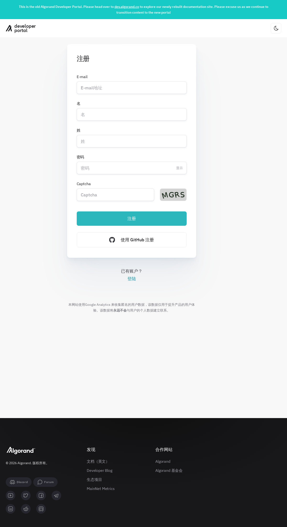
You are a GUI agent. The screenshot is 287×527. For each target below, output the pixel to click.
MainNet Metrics (101, 488)
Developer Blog (99, 470)
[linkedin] (10, 509)
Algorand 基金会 (169, 470)
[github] (41, 509)
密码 (80, 157)
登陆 (131, 278)
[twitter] (26, 495)
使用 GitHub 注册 (131, 240)
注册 (131, 218)
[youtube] (10, 495)
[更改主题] (276, 28)
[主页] (19, 28)
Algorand (162, 461)
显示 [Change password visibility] (179, 168)
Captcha (84, 183)
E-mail (82, 76)
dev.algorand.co (126, 7)
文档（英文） (98, 461)
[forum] (45, 482)
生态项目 (94, 479)
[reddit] (26, 509)
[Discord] (19, 482)
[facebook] (41, 495)
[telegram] (56, 495)
